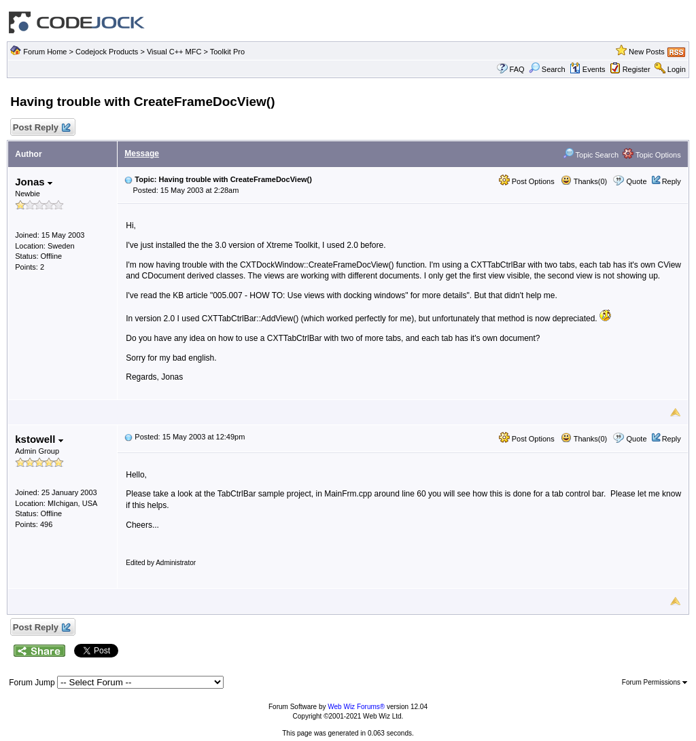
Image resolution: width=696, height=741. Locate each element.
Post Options (527, 181)
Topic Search (591, 155)
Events (588, 69)
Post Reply (40, 128)
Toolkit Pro (227, 52)
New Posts (647, 52)
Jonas (33, 181)
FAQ (517, 69)
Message (141, 153)
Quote (637, 181)
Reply (671, 181)
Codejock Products (106, 52)
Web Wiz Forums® (356, 706)
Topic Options (652, 155)
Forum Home (45, 52)
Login (676, 69)
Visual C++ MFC (174, 52)
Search (547, 69)
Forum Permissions (654, 682)
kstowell (39, 439)
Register (636, 69)
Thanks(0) (584, 181)
